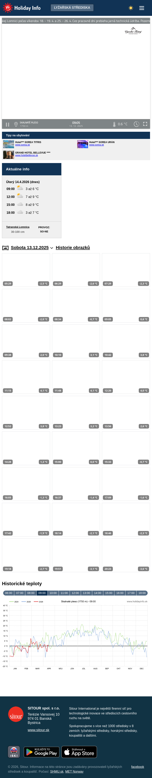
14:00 (97, 593)
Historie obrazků (73, 247)
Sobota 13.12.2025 (32, 247)
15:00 (108, 593)
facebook (137, 766)
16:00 (120, 593)
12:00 (75, 593)
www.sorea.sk (22, 144)
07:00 (19, 593)
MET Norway (74, 771)
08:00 (30, 593)
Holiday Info (18, 5)
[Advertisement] (107, 200)
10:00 (53, 593)
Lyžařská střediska (72, 7)
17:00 (131, 593)
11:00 (64, 593)
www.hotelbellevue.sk (26, 155)
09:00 (42, 593)
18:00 (142, 593)
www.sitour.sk (38, 730)
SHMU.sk (57, 771)
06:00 (8, 593)
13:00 (86, 593)
